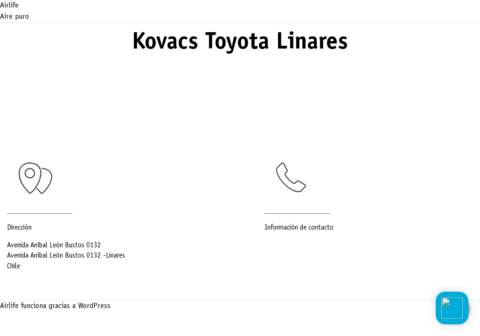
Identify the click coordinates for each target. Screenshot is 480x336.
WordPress (94, 306)
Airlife (9, 5)
